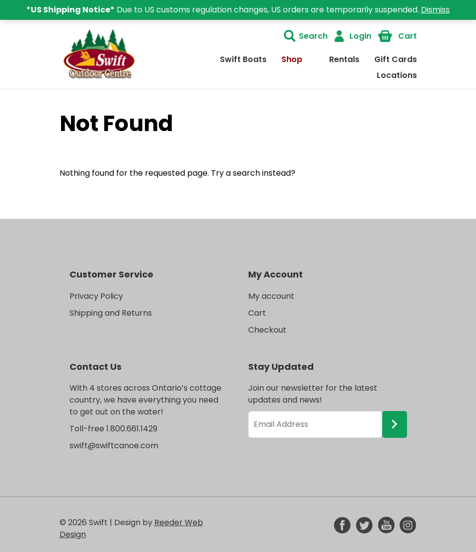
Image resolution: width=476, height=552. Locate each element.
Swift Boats (243, 59)
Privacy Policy (96, 296)
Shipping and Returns (110, 313)
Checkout (267, 330)
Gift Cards (395, 59)
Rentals (344, 59)
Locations (397, 75)
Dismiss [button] (435, 9)
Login (360, 36)
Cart (407, 36)
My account (271, 296)
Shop (291, 59)
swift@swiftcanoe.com (113, 445)
